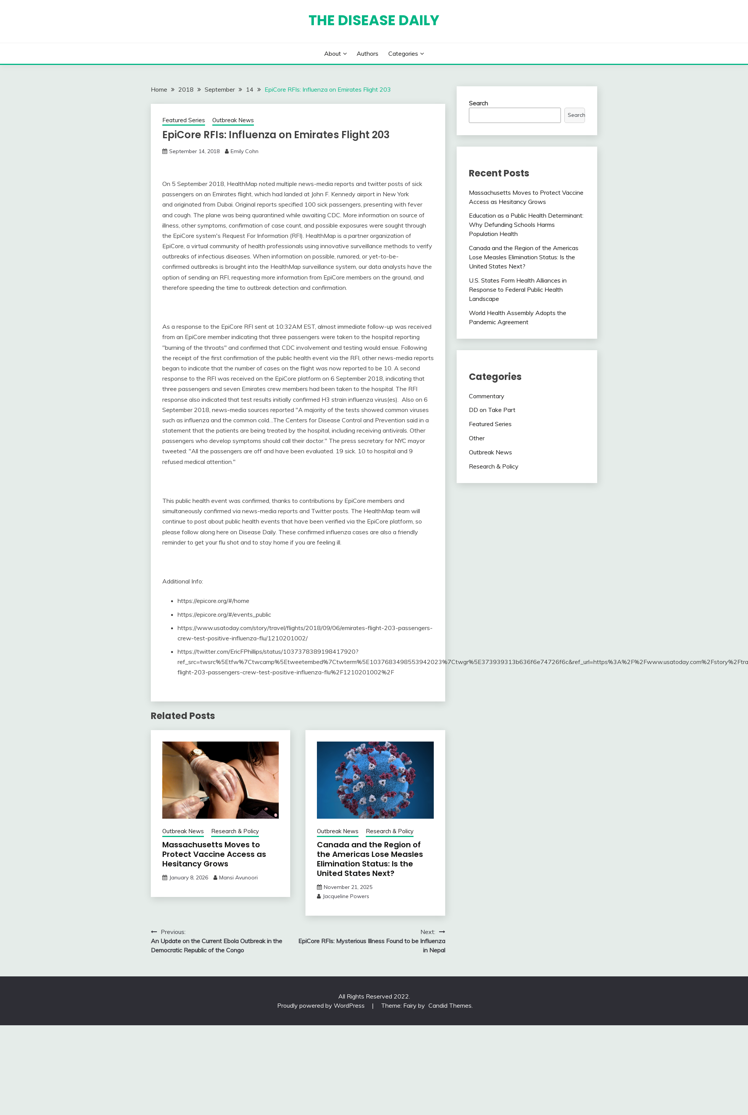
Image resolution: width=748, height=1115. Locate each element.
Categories (403, 53)
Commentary (486, 396)
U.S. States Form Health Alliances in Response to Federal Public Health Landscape (518, 289)
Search (478, 103)
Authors (367, 53)
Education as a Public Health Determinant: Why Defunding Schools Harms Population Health (526, 225)
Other (477, 438)
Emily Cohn (244, 151)
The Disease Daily (374, 20)
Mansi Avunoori (238, 877)
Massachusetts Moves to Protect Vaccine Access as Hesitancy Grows (214, 854)
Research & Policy (235, 831)
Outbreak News (233, 120)
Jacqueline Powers (346, 896)
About (332, 53)
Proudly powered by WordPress (321, 1005)
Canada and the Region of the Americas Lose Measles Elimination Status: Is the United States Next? (370, 859)
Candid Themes (450, 1005)
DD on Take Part (492, 410)
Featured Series (183, 120)
